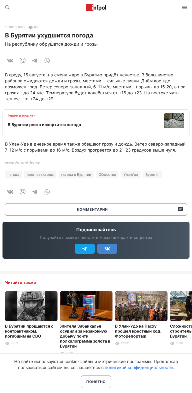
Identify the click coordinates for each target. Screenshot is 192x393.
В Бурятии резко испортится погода (44, 124)
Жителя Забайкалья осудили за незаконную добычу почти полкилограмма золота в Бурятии (85, 336)
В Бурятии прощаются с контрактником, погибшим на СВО (29, 331)
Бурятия (153, 174)
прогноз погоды (40, 174)
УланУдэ (131, 174)
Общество (107, 174)
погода (13, 174)
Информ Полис (96, 7)
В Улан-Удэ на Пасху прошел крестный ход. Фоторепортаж (138, 331)
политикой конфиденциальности (139, 367)
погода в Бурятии (76, 174)
